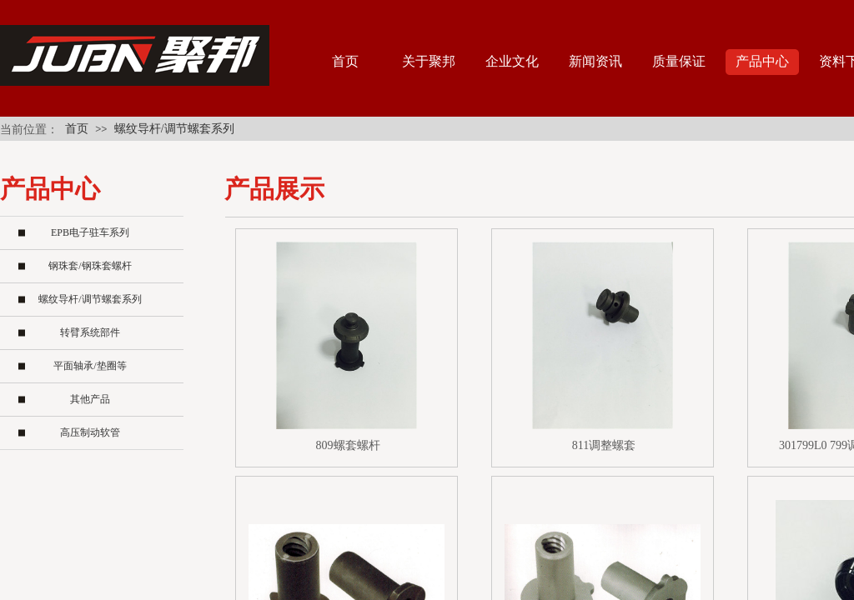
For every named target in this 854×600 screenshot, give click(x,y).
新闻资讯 (595, 61)
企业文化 (512, 61)
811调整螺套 (603, 445)
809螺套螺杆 (348, 445)
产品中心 (762, 61)
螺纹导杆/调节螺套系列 (174, 128)
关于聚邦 (428, 61)
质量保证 (679, 61)
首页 (76, 128)
